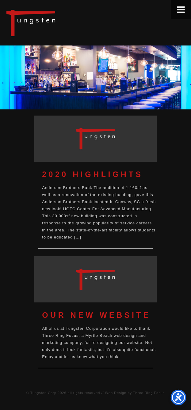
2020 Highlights (92, 174)
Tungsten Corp (43, 393)
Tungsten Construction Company (52, 22)
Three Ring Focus (149, 393)
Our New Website (96, 315)
